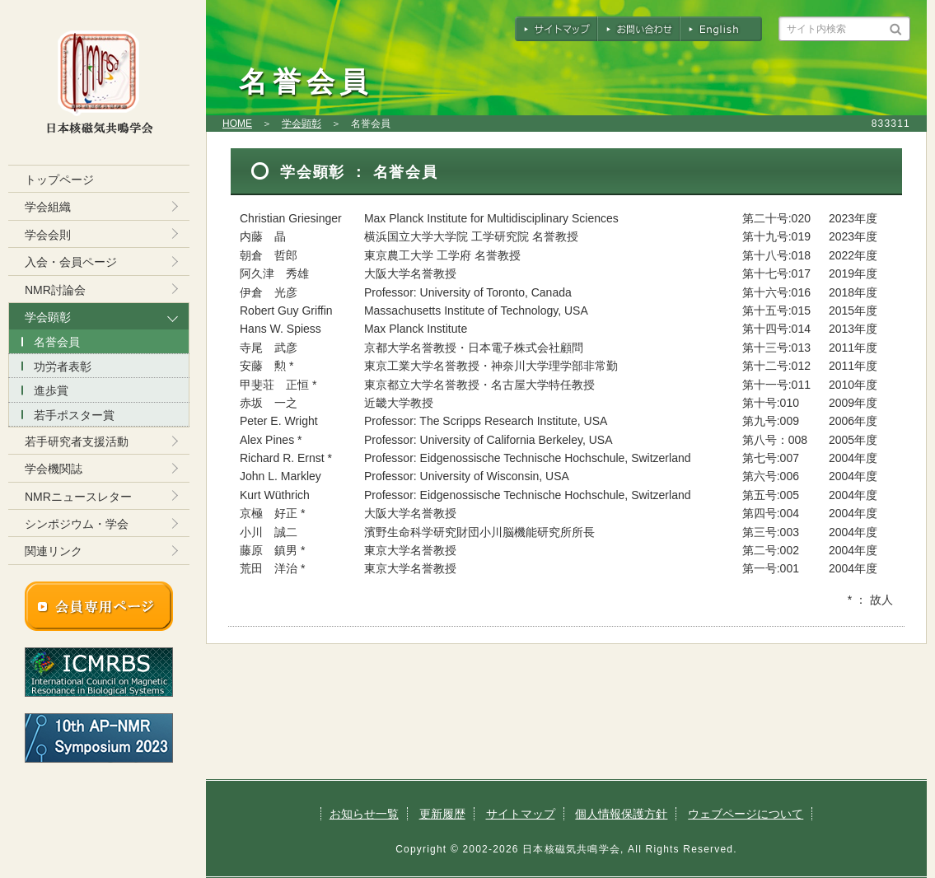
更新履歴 (442, 813)
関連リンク (53, 551)
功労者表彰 (62, 366)
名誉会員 (57, 341)
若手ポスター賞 (74, 415)
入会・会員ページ (71, 262)
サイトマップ (520, 813)
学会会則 (48, 234)
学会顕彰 (301, 123)
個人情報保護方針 (621, 813)
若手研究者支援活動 (77, 441)
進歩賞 (51, 390)
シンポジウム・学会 (77, 523)
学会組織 (48, 206)
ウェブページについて (745, 813)
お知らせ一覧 (364, 813)
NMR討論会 (55, 290)
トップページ (59, 179)
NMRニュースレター (78, 496)
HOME (237, 123)
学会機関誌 (53, 468)
